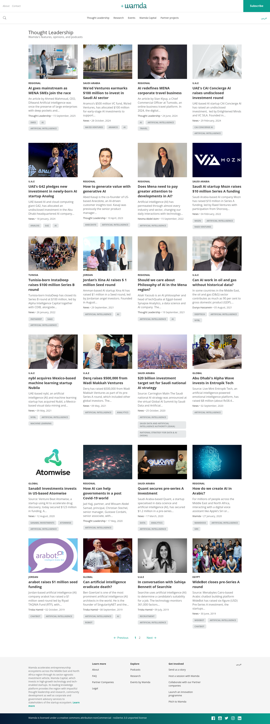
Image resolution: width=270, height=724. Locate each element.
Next (150, 638)
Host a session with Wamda (184, 676)
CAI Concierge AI (204, 127)
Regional (34, 83)
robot (88, 622)
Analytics (122, 412)
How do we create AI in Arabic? (212, 491)
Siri (196, 529)
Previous (122, 638)
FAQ (94, 676)
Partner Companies (103, 682)
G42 (47, 225)
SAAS (50, 319)
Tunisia (33, 275)
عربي (264, 18)
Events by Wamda (140, 682)
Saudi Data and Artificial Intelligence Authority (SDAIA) (157, 425)
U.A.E (196, 83)
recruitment (147, 616)
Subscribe (256, 6)
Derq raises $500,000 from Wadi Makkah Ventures (105, 380)
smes (33, 122)
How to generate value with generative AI (107, 189)
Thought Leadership (98, 17)
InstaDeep (36, 319)
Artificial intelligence (43, 128)
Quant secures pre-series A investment (161, 491)
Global (197, 373)
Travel (143, 128)
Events (131, 17)
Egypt (196, 577)
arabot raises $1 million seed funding (52, 584)
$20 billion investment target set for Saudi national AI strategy (162, 383)
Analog (34, 225)
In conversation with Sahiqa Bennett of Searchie (162, 584)
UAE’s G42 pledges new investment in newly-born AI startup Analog (52, 191)
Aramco (113, 127)
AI (42, 122)
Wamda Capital (148, 17)
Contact (16, 6)
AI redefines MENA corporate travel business (160, 90)
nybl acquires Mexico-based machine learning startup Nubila (52, 383)
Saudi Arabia (91, 83)
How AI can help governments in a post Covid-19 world (102, 493)
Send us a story (177, 669)
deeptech (200, 314)
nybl (197, 320)
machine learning (40, 423)
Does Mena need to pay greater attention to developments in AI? (158, 191)
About (6, 6)
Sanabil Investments (42, 522)
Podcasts (135, 669)
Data (142, 522)
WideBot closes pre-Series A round (216, 584)
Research (118, 17)
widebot (199, 620)
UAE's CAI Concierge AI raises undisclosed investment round (212, 93)
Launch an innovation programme (181, 693)
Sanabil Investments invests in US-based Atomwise (52, 491)
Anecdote (90, 224)
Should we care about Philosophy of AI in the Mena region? (162, 285)
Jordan (88, 275)
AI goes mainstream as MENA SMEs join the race (49, 90)
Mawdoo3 (200, 522)
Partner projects (169, 17)
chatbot (35, 616)
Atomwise (65, 522)
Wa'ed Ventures (94, 127)
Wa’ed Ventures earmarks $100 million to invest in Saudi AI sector (105, 93)
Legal (95, 688)
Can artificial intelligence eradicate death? (104, 584)
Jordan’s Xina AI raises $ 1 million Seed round (105, 282)
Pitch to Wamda (177, 701)
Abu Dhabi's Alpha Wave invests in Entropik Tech (213, 380)
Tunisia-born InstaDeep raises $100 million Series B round (51, 285)
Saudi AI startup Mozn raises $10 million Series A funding (217, 189)
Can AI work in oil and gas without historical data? (215, 282)
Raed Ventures (203, 226)
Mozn (198, 220)
